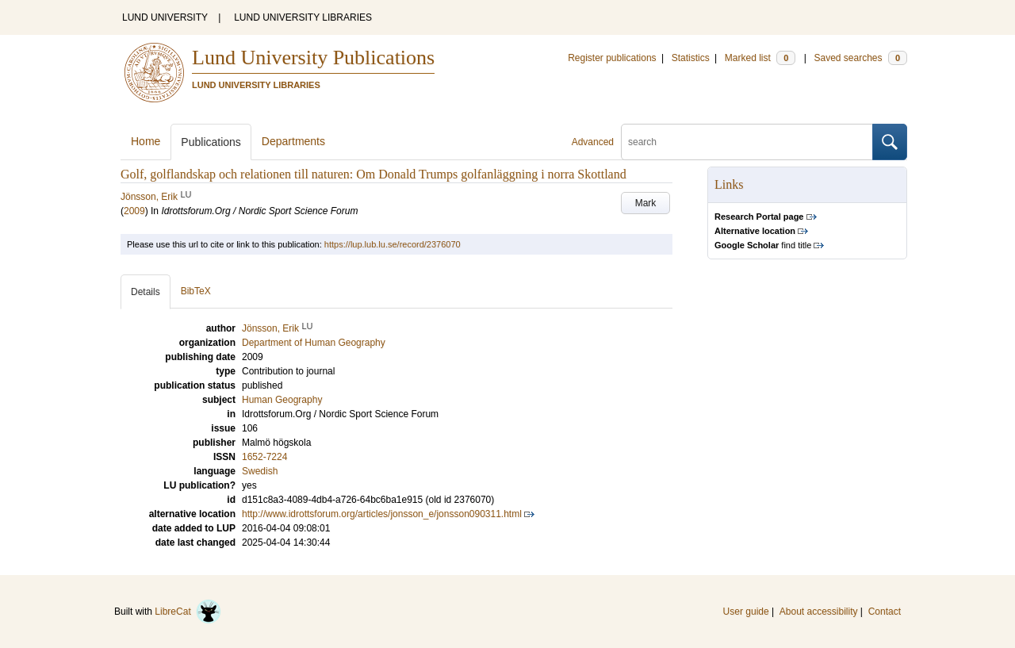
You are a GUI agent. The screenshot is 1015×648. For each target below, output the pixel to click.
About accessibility (818, 611)
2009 (134, 211)
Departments (293, 141)
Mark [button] (646, 203)
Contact (884, 611)
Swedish (260, 471)
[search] (747, 142)
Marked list (760, 57)
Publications (211, 142)
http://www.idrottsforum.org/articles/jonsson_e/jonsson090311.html (382, 514)
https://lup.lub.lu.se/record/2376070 (392, 244)
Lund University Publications (313, 57)
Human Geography (282, 399)
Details (145, 291)
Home (145, 141)
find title (762, 245)
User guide (746, 611)
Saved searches (860, 57)
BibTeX (196, 291)
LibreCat (188, 611)
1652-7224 (264, 456)
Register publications (612, 57)
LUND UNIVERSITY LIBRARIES (303, 17)
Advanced (593, 142)
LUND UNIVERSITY (165, 17)
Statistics (691, 57)
